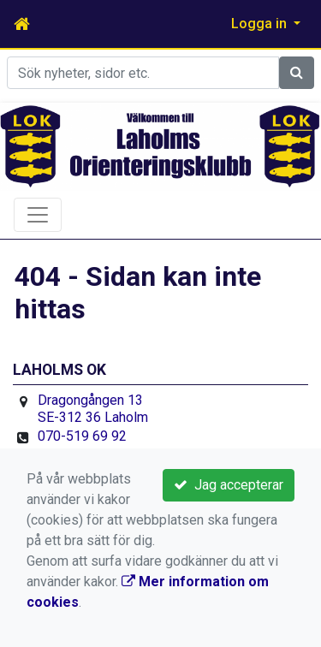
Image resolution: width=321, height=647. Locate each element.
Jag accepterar (228, 485)
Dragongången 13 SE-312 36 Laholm (93, 408)
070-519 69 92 (82, 436)
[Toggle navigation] (38, 215)
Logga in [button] (260, 23)
